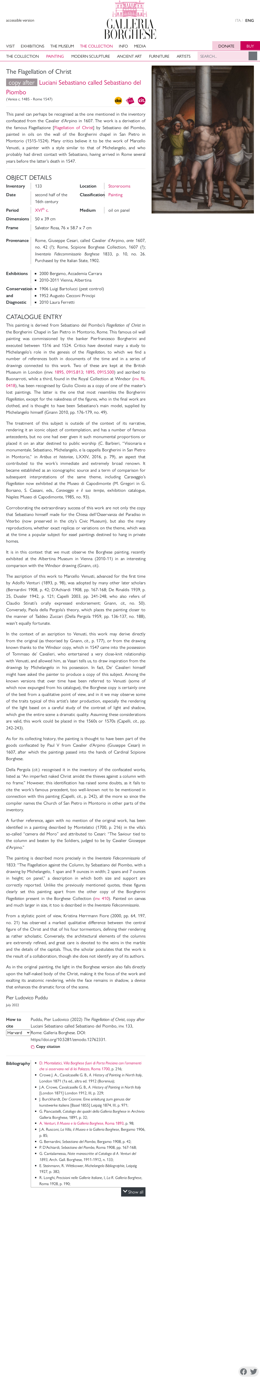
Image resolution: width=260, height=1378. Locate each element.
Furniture (159, 56)
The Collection (96, 46)
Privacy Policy (40, 1373)
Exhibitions (32, 46)
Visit (10, 46)
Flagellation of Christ (73, 127)
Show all (133, 1192)
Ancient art (129, 56)
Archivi (18, 1354)
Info (123, 46)
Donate (226, 46)
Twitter (226, 1372)
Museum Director (27, 1342)
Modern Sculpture (90, 56)
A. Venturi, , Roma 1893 (81, 1123)
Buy (250, 46)
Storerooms (119, 186)
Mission (19, 1348)
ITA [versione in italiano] (238, 20)
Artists (183, 56)
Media (140, 46)
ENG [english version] (249, 20)
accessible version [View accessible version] (20, 20)
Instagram (206, 1372)
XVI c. (41, 210)
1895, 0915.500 (100, 372)
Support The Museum (82, 1348)
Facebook (183, 1372)
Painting (55, 56)
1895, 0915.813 (69, 372)
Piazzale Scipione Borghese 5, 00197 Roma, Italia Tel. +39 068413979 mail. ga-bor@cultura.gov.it (218, 1350)
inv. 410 (101, 898)
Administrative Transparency (87, 1342)
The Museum (62, 46)
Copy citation (45, 1046)
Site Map (71, 1354)
